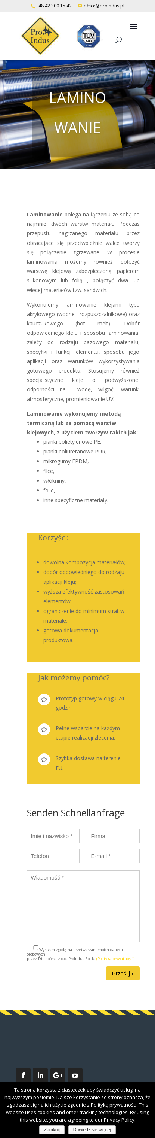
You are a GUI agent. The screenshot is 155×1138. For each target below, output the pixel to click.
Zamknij (52, 1129)
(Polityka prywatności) (115, 958)
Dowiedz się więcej (92, 1129)
